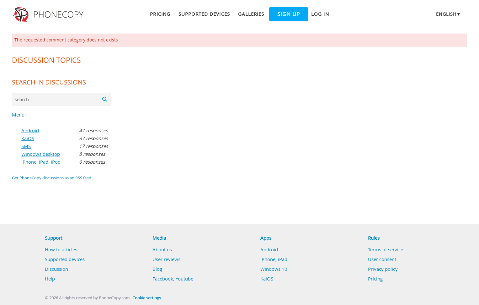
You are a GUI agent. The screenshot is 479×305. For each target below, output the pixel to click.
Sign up (288, 14)
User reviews (166, 259)
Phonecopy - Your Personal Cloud (49, 14)
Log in (320, 14)
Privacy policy (383, 269)
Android (30, 130)
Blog (157, 269)
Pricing (160, 14)
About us (162, 249)
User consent (382, 259)
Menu (18, 115)
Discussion (56, 269)
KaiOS (27, 138)
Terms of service (385, 249)
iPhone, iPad (273, 259)
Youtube (184, 278)
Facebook (162, 278)
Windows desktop (40, 154)
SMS (26, 146)
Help (50, 278)
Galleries (251, 14)
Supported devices (204, 14)
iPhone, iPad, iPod (41, 162)
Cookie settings (146, 298)
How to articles (61, 249)
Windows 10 (273, 269)
